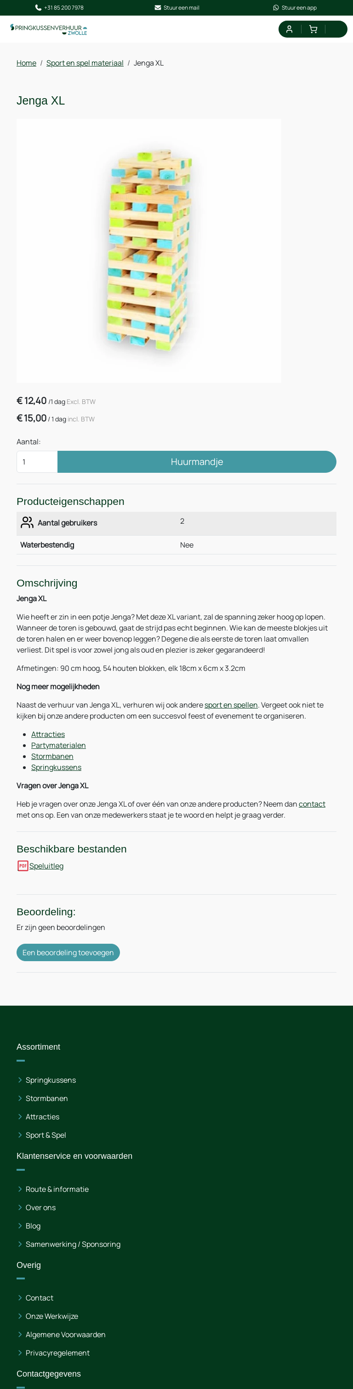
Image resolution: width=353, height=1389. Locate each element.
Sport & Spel (46, 1155)
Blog (143, 1146)
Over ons (151, 1128)
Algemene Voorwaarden (286, 1136)
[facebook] (26, 1340)
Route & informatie (167, 1110)
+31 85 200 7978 (59, 9)
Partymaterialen (58, 759)
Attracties (48, 748)
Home (26, 67)
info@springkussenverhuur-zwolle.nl (101, 1278)
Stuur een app (294, 9)
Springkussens (56, 781)
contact (312, 818)
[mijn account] (287, 32)
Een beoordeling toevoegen (68, 973)
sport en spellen (231, 719)
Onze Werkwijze (272, 1118)
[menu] (335, 32)
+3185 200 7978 (76, 1267)
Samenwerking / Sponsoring (163, 1170)
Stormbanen (52, 770)
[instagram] (55, 1340)
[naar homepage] (51, 32)
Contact (260, 1100)
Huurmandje (197, 470)
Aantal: (29, 450)
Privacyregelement (278, 1155)
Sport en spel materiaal (85, 67)
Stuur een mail (177, 9)
